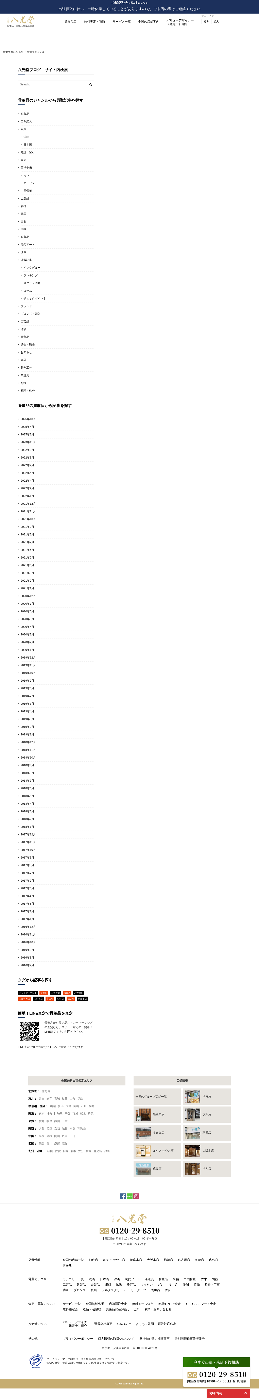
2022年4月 (27, 480)
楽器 (23, 221)
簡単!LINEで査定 (169, 1303)
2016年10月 (28, 942)
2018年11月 (28, 749)
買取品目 (71, 21)
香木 (204, 1279)
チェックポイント (34, 298)
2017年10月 (28, 849)
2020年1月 (27, 649)
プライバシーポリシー (78, 1338)
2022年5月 (27, 473)
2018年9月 (27, 765)
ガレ (26, 175)
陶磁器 (155, 1290)
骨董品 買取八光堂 (13, 51)
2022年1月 (27, 496)
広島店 (60, 998)
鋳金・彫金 (28, 344)
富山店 (50, 998)
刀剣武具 (26, 121)
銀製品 (25, 236)
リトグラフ (138, 1290)
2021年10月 (28, 519)
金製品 (25, 198)
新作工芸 (26, 367)
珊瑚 (23, 252)
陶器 (23, 360)
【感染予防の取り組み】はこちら (129, 2)
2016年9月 (27, 949)
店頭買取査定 (118, 1303)
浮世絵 (173, 1284)
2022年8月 (27, 457)
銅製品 (25, 113)
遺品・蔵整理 (92, 1309)
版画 (94, 1290)
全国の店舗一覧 (73, 1260)
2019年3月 (27, 719)
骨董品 (25, 336)
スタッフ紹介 (31, 283)
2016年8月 (27, 957)
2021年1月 (27, 588)
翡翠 (23, 213)
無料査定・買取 (94, 21)
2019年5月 (27, 703)
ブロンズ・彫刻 (30, 313)
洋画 (26, 136)
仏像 (119, 1284)
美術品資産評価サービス (122, 1309)
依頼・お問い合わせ (158, 1309)
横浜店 (71, 998)
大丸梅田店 (24, 998)
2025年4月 (27, 426)
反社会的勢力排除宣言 (154, 1338)
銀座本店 (82, 998)
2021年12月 (28, 503)
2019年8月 (27, 688)
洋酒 (23, 329)
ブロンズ (80, 1290)
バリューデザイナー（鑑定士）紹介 (76, 1323)
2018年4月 (27, 803)
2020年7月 (27, 603)
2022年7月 (27, 465)
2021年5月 (27, 557)
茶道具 (25, 375)
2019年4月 (27, 711)
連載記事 (26, 260)
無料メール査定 (142, 1303)
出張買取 (55, 993)
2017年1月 (27, 919)
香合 (168, 1290)
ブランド (26, 306)
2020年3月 (27, 634)
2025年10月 (28, 419)
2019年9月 (27, 680)
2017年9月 (27, 857)
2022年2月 (27, 488)
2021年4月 (27, 565)
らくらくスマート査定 (201, 1303)
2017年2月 (27, 911)
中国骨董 (26, 190)
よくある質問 (145, 1324)
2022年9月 (27, 449)
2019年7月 (27, 696)
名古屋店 (78, 993)
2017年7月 (27, 873)
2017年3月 (27, 903)
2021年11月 (28, 511)
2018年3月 (27, 811)
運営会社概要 (103, 1324)
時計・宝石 (212, 1284)
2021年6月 (27, 549)
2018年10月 (28, 757)
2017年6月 (27, 880)
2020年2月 (27, 642)
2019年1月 (27, 734)
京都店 (43, 993)
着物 (23, 206)
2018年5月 (27, 796)
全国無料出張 (95, 1303)
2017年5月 (27, 888)
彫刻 (108, 1284)
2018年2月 (27, 819)
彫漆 (23, 383)
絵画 (23, 129)
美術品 (131, 1284)
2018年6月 (27, 788)
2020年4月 (27, 626)
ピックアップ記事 (28, 993)
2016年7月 (27, 965)
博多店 (67, 993)
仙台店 (93, 1260)
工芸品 (25, 321)
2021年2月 (27, 580)
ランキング (30, 275)
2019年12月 (28, 657)
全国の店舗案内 (148, 21)
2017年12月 (28, 834)
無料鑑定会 (70, 1309)
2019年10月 (28, 673)
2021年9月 (27, 526)
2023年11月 (28, 442)
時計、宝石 (28, 152)
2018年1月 (27, 826)
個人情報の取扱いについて (116, 1338)
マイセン (29, 183)
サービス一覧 (122, 21)
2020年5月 (27, 619)
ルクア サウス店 (114, 1260)
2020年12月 (28, 596)
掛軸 (23, 229)
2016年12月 (28, 926)
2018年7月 (27, 780)
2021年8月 (27, 534)
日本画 (27, 144)
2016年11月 (28, 934)
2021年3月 (27, 573)
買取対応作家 (167, 1324)
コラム (27, 290)
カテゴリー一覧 (73, 1279)
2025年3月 (27, 434)
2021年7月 (27, 542)
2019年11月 (28, 665)
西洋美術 (26, 167)
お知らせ (26, 352)
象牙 (23, 160)
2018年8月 (27, 773)
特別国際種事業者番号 (190, 1338)
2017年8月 (27, 865)
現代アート (28, 244)
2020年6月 (27, 611)
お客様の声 (124, 1324)
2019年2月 (27, 726)
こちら (51, 1047)
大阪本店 (38, 998)
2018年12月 (28, 742)
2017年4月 (27, 896)
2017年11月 (28, 842)
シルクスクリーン (114, 1290)
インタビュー (31, 267)
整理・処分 (28, 390)
